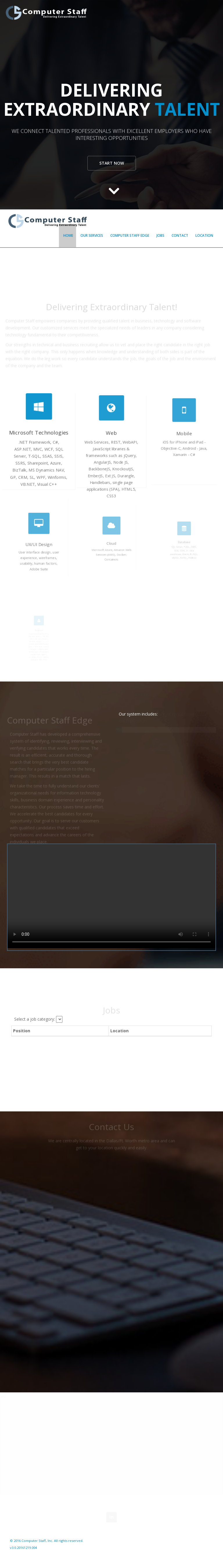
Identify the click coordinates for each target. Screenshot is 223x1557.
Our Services (91, 235)
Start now (111, 163)
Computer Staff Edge (129, 235)
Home (68, 235)
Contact (180, 235)
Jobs (160, 235)
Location (204, 235)
